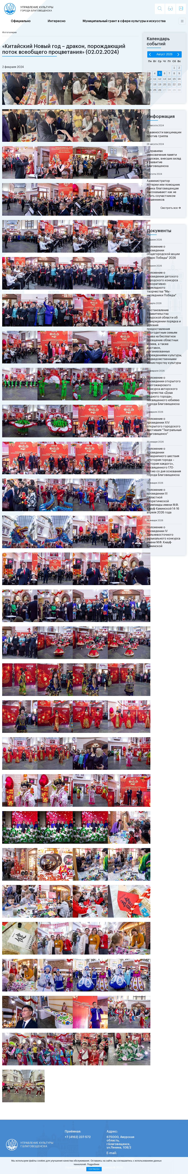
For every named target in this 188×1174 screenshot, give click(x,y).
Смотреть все (170, 208)
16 (179, 79)
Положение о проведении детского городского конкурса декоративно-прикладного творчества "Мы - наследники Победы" (162, 284)
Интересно (57, 21)
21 (169, 84)
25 (154, 90)
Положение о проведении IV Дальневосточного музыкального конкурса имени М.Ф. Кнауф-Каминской (163, 537)
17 (149, 84)
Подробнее (93, 1164)
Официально (21, 21)
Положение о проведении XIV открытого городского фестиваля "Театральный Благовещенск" (164, 426)
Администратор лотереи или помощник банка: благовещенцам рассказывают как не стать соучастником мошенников (163, 190)
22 (174, 84)
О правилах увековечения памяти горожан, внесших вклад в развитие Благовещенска (164, 159)
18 (154, 84)
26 (159, 90)
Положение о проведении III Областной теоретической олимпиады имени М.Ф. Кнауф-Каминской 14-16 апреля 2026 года (163, 501)
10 (149, 79)
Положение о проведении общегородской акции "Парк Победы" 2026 (163, 252)
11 (154, 79)
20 (164, 84)
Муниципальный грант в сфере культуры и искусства (124, 21)
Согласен (93, 1169)
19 (159, 84)
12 (159, 79)
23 (179, 84)
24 (149, 90)
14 (169, 79)
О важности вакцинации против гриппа (164, 134)
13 (164, 79)
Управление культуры (37, 9)
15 (174, 79)
